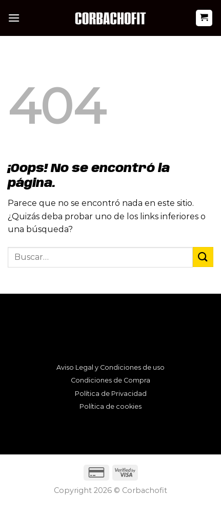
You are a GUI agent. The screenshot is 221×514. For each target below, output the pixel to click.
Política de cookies (110, 406)
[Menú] (14, 17)
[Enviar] (203, 257)
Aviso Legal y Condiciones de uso (110, 367)
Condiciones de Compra (110, 380)
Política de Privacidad (111, 393)
